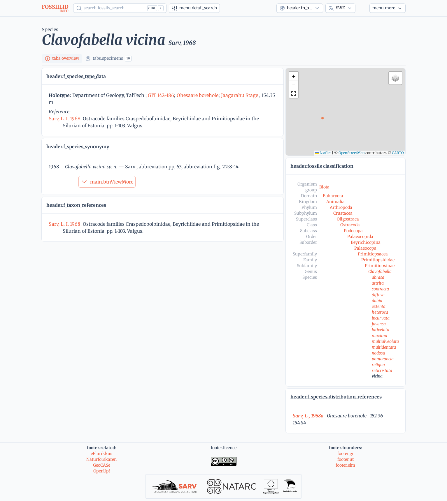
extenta (378, 306)
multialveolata (385, 341)
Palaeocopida (360, 236)
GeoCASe (101, 465)
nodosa (378, 353)
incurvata (381, 318)
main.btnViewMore (107, 181)
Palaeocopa (365, 248)
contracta (380, 289)
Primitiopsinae (380, 265)
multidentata (384, 347)
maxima (379, 335)
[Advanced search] (194, 8)
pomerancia (383, 358)
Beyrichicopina (366, 242)
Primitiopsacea (373, 254)
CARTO (398, 153)
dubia (377, 300)
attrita (378, 283)
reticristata (382, 370)
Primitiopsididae (378, 259)
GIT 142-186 (161, 95)
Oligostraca (348, 219)
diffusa (378, 294)
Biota (324, 187)
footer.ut (345, 459)
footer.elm (345, 465)
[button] (293, 76)
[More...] (387, 8)
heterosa (380, 312)
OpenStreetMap (351, 153)
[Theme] (362, 8)
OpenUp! (101, 471)
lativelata (380, 329)
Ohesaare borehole (197, 95)
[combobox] (299, 8)
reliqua (378, 364)
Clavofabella (380, 271)
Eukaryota (333, 195)
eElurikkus (101, 453)
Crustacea (343, 213)
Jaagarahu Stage (239, 95)
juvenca (379, 324)
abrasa (378, 277)
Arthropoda (341, 207)
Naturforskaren (101, 459)
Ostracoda (350, 224)
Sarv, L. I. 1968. (66, 118)
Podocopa (353, 230)
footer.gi (345, 453)
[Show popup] (119, 8)
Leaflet (323, 153)
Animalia (335, 201)
